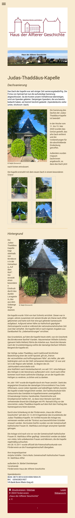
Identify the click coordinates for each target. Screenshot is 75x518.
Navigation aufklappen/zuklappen (37, 4)
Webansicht (60, 492)
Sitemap (31, 489)
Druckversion (17, 489)
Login (63, 489)
